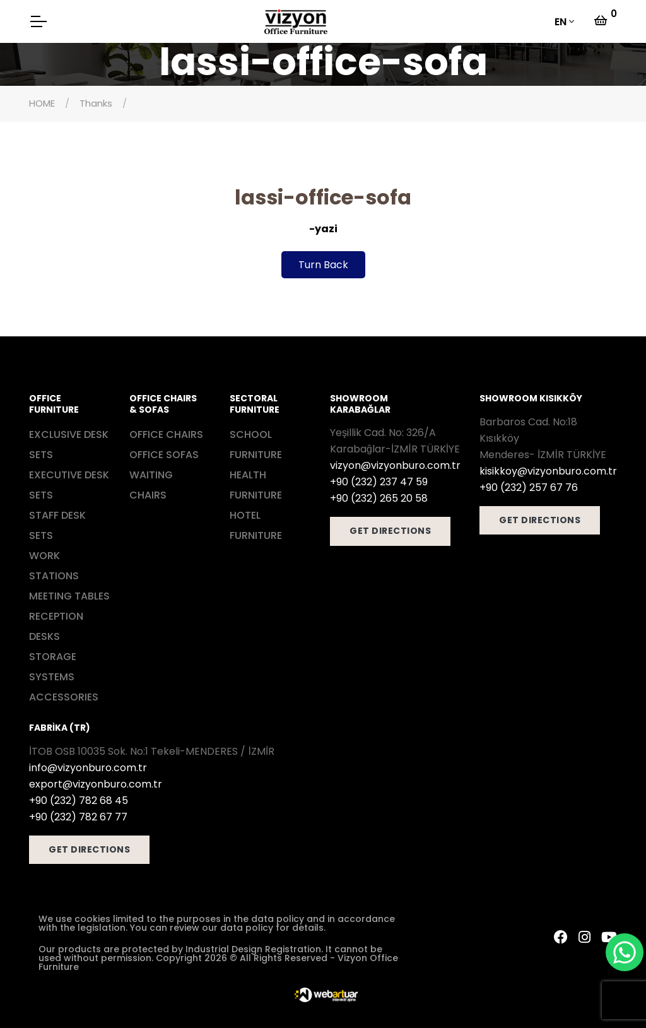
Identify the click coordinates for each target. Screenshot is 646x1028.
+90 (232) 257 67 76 (528, 487)
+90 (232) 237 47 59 (379, 482)
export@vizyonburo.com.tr (95, 784)
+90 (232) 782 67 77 (78, 817)
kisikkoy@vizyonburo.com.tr (548, 471)
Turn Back (323, 264)
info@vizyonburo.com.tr (88, 767)
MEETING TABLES (69, 596)
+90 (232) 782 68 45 (78, 800)
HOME (42, 103)
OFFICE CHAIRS (166, 434)
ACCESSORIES (63, 697)
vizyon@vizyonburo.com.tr (395, 465)
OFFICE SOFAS (164, 454)
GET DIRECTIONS (390, 530)
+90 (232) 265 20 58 (379, 498)
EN (561, 22)
